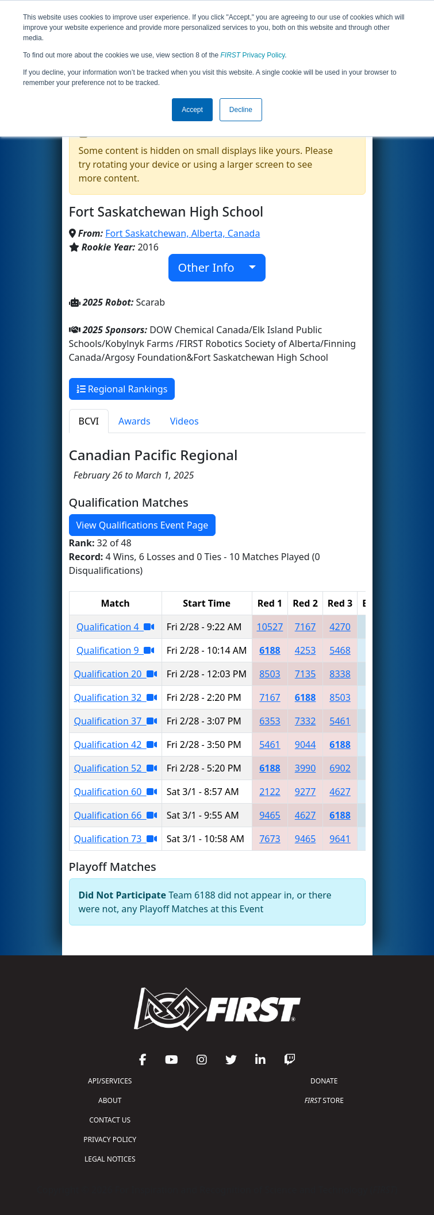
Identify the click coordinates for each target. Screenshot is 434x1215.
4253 (305, 650)
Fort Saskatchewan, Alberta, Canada (182, 233)
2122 (270, 791)
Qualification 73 (115, 838)
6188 (270, 650)
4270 (340, 626)
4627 (340, 791)
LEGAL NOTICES (110, 1159)
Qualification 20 (115, 674)
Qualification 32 (115, 697)
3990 (305, 768)
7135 (305, 674)
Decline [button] (240, 110)
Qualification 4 (115, 626)
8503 (270, 674)
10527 (270, 626)
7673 (270, 838)
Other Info (212, 267)
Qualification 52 (115, 768)
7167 (305, 626)
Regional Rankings (122, 389)
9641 (340, 838)
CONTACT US (109, 1120)
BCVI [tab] (89, 421)
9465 (270, 815)
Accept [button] (192, 110)
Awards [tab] (134, 421)
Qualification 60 (115, 791)
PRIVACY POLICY (109, 1139)
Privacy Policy (253, 55)
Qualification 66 (115, 815)
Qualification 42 (115, 744)
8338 (340, 674)
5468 (340, 650)
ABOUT (109, 1100)
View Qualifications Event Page (142, 525)
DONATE (323, 1081)
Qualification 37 (115, 721)
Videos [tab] (184, 421)
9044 (305, 744)
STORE (324, 1100)
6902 (340, 768)
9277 (305, 791)
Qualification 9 (115, 650)
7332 (305, 721)
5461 (340, 721)
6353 (270, 721)
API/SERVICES (110, 1081)
